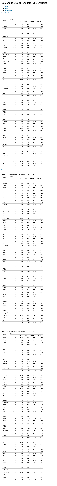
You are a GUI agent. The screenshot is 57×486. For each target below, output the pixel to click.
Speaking (6, 8)
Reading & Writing (8, 10)
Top (2, 169)
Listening (6, 6)
